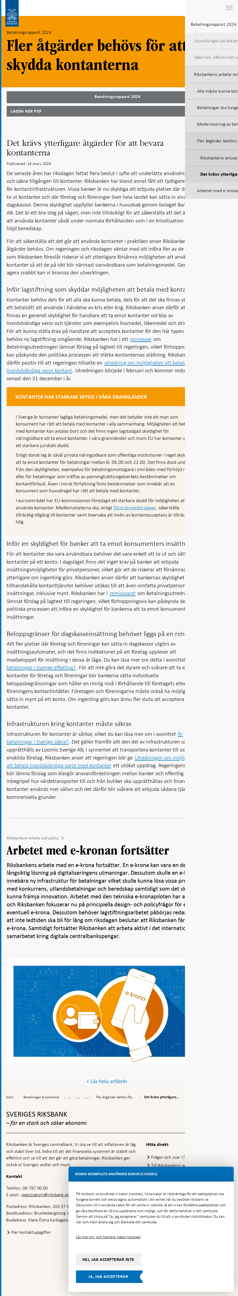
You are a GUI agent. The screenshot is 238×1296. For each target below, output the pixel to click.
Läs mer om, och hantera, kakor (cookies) (108, 1237)
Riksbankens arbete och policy (33, 838)
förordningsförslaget (135, 508)
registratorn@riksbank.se (45, 1195)
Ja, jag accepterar (108, 1276)
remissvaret (123, 593)
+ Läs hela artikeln (106, 1081)
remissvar (141, 339)
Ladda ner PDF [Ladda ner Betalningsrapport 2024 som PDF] (26, 111)
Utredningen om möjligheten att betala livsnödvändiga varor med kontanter (103, 761)
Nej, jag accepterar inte (108, 1259)
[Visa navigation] (229, 8)
